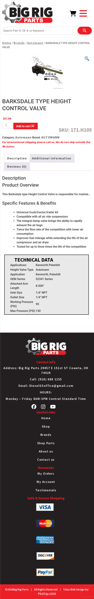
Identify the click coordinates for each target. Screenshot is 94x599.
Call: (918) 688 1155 (46, 379)
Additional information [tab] (51, 158)
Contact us (46, 460)
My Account (46, 482)
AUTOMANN (50, 137)
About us (46, 451)
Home (6, 43)
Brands (19, 43)
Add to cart (23, 126)
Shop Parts (46, 443)
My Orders (46, 474)
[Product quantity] (7, 125)
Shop (46, 426)
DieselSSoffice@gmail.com (51, 386)
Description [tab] (17, 158)
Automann (35, 43)
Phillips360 (47, 594)
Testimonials (45, 490)
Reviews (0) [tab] (17, 167)
